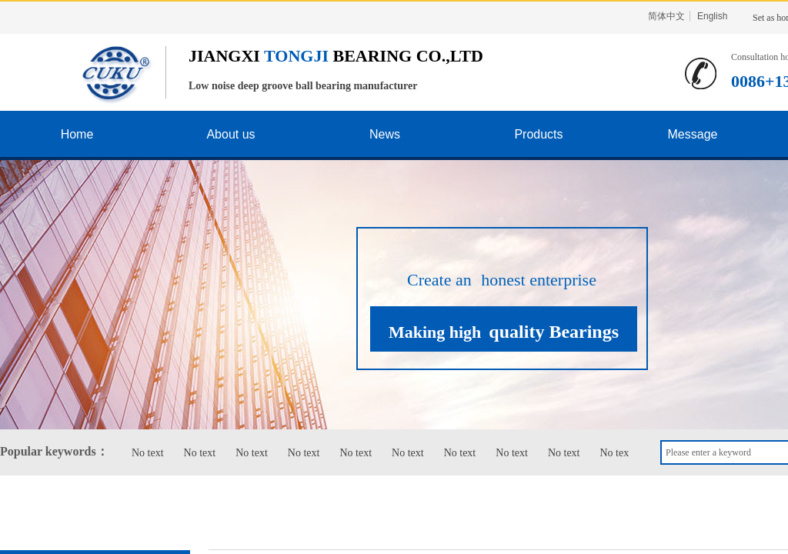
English (712, 16)
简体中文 (666, 16)
